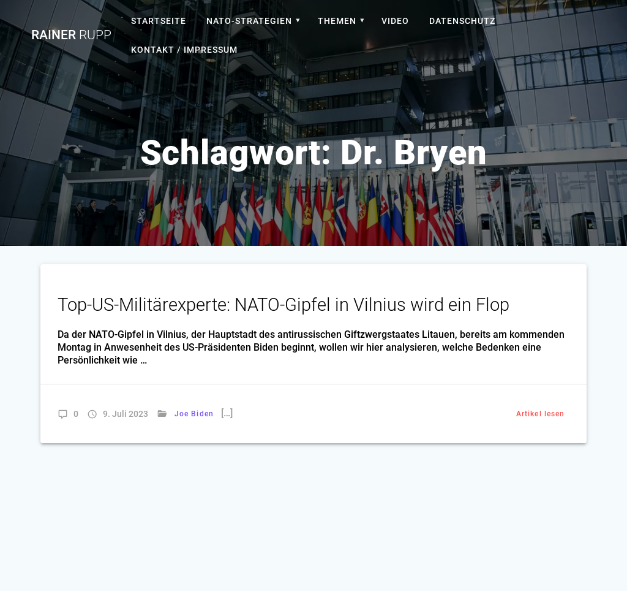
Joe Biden (194, 414)
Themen (337, 21)
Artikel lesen (540, 414)
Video (395, 21)
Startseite (158, 21)
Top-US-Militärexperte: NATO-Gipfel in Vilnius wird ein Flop (283, 304)
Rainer (71, 35)
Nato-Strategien (249, 21)
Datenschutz (462, 21)
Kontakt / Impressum (184, 50)
